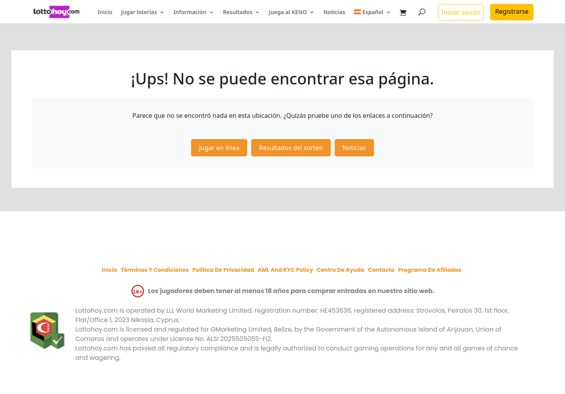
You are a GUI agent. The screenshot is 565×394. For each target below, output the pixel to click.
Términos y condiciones (155, 270)
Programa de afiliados (429, 270)
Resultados (237, 12)
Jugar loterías (139, 12)
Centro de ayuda (341, 270)
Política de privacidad (223, 270)
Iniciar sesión (460, 12)
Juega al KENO (288, 12)
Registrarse (512, 11)
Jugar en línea (219, 147)
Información (189, 12)
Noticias (334, 12)
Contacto (381, 270)
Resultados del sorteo (291, 147)
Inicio (105, 12)
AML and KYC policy (285, 270)
